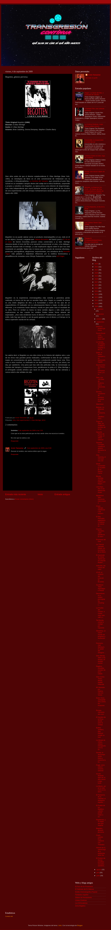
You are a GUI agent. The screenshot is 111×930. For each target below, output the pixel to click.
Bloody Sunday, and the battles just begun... (100, 480)
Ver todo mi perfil (91, 78)
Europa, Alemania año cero (100, 712)
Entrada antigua (62, 494)
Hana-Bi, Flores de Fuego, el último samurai (100, 435)
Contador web (9, 916)
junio (98, 875)
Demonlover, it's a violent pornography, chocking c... (100, 599)
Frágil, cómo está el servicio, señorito (100, 768)
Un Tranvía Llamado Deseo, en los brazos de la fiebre (101, 548)
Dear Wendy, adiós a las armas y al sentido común (100, 659)
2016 (97, 285)
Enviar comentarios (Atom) (24, 499)
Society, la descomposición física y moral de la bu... (101, 757)
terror (43, 420)
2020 (97, 273)
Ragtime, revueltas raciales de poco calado (100, 670)
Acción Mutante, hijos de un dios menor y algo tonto (101, 778)
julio (98, 872)
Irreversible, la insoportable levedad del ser (94, 141)
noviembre (100, 314)
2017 (97, 282)
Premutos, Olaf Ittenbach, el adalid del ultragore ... (101, 647)
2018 (97, 279)
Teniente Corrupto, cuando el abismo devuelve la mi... (101, 447)
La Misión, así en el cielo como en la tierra (101, 789)
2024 (97, 264)
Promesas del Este (101, 540)
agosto (99, 869)
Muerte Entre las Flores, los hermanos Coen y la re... (100, 369)
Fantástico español (81, 895)
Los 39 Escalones (81, 903)
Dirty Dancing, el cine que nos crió (101, 458)
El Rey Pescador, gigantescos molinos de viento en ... (100, 521)
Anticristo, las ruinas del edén (100, 567)
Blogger (80, 925)
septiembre (100, 322)
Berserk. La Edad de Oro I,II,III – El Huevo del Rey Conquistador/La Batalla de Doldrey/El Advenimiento (94, 190)
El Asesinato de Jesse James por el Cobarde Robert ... (100, 558)
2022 (97, 267)
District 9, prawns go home (100, 328)
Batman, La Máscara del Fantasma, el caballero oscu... (100, 412)
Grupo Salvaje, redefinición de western (100, 509)
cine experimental (22, 420)
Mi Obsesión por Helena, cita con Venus (100, 691)
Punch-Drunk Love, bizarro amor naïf (100, 336)
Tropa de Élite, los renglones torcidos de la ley (100, 425)
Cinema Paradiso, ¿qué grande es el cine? (100, 532)
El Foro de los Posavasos (84, 886)
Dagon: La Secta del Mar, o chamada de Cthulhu (94, 94)
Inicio (40, 494)
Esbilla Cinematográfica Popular (86, 892)
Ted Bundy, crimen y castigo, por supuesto (100, 624)
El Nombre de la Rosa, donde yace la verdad (101, 721)
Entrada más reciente (15, 494)
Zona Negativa (80, 906)
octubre (99, 319)
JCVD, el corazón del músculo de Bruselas (100, 577)
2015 (97, 288)
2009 (97, 306)
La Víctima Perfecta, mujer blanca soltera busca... (94, 125)
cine (14, 420)
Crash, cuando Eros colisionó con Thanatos (100, 839)
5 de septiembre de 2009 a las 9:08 (39, 448)
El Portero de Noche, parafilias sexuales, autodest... (100, 862)
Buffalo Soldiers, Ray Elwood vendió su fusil (100, 732)
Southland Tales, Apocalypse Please (100, 587)
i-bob (60, 925)
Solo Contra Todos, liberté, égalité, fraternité (100, 680)
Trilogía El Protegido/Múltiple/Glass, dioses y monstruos (93, 240)
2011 (97, 300)
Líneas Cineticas (81, 900)
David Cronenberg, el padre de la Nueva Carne (100, 468)
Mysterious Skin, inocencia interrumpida (101, 499)
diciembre (100, 309)
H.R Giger (60, 256)
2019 (97, 276)
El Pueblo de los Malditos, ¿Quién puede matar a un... (100, 811)
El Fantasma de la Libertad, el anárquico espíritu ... (101, 798)
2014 (97, 291)
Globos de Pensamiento (83, 897)
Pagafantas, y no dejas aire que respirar (101, 822)
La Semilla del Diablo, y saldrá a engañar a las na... (100, 345)
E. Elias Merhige (35, 420)
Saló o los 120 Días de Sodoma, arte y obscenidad (100, 383)
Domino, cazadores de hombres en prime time (100, 396)
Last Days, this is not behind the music (100, 489)
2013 (97, 294)
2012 (97, 297)
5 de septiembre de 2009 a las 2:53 (30, 430)
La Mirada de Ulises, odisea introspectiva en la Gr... (101, 744)
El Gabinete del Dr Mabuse (84, 889)
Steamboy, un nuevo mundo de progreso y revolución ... (101, 635)
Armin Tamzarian (17, 448)
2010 (97, 303)
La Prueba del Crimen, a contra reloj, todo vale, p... (100, 612)
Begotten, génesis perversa (100, 830)
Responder (14, 441)
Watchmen (99, 404)
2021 (97, 270)
